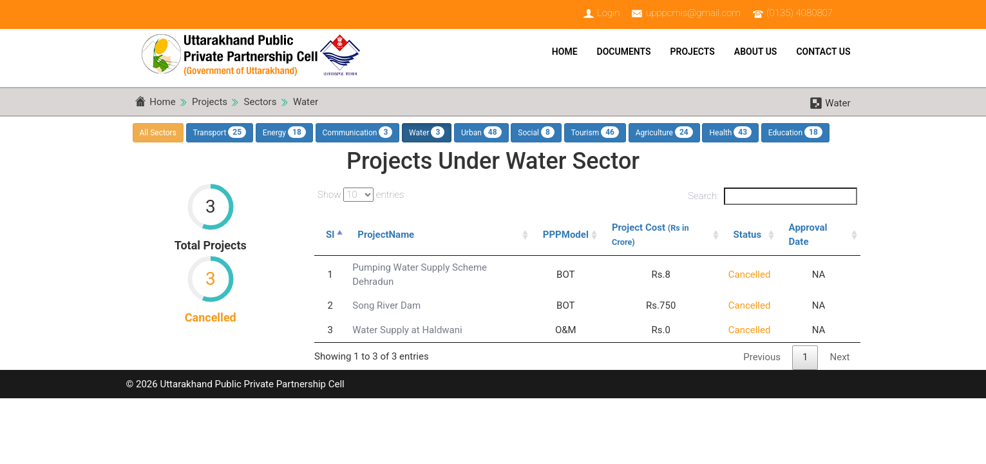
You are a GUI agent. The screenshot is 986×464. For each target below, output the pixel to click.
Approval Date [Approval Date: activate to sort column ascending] (808, 234)
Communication (358, 132)
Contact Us (823, 51)
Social (536, 132)
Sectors (260, 102)
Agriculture (664, 132)
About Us (755, 51)
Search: (772, 196)
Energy (284, 132)
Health (730, 132)
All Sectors (158, 132)
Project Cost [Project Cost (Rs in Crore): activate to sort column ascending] (650, 234)
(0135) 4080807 (799, 13)
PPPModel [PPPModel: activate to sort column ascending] (566, 234)
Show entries (361, 195)
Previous (762, 357)
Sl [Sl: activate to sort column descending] (330, 234)
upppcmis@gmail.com (693, 13)
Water (305, 102)
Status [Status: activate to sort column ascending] (748, 234)
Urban (481, 132)
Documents (624, 51)
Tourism (595, 132)
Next (839, 357)
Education (795, 132)
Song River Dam (386, 305)
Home (565, 51)
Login (608, 13)
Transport (220, 132)
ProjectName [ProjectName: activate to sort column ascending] (385, 234)
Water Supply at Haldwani (407, 330)
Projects (692, 51)
